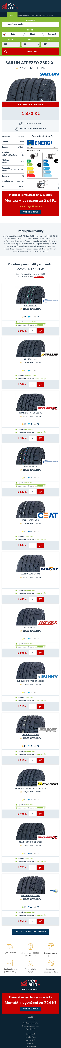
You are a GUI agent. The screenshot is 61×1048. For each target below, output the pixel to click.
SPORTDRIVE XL (30, 520)
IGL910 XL (30, 735)
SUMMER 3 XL (30, 574)
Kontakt (30, 1017)
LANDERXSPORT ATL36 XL (30, 788)
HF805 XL (30, 305)
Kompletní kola (30, 1037)
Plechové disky (24, 15)
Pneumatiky (12, 15)
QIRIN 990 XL (30, 896)
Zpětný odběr (30, 1029)
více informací (30, 203)
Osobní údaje (30, 1020)
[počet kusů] (32, 330)
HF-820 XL (30, 466)
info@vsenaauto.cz (32, 989)
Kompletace (36, 15)
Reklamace (30, 1043)
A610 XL (30, 359)
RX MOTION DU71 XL (30, 842)
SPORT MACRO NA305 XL (30, 681)
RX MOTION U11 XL (30, 413)
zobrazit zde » (39, 277)
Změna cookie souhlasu (30, 1026)
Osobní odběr (48, 15)
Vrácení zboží (30, 1040)
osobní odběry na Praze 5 (33, 129)
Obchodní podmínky (30, 1023)
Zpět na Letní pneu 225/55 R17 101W (30, 932)
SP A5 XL (30, 627)
